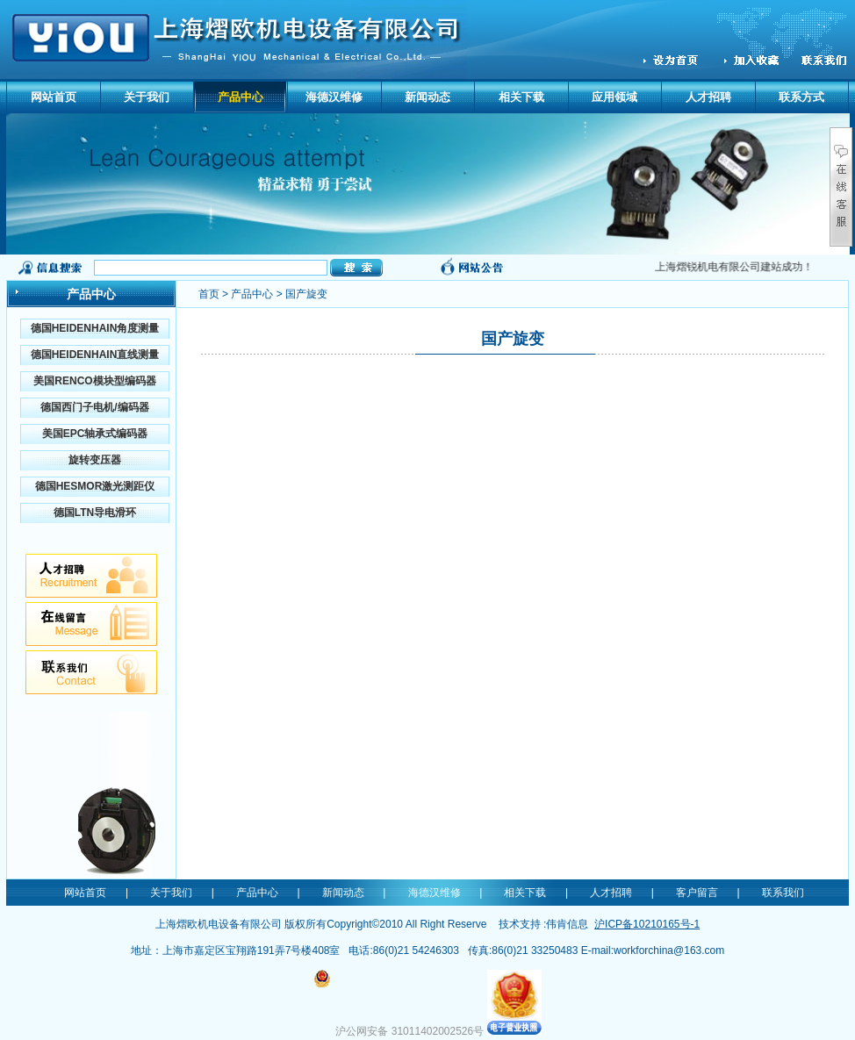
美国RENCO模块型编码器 (94, 381)
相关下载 (521, 97)
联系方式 (801, 97)
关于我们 (146, 97)
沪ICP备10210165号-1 (647, 924)
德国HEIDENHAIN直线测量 (95, 354)
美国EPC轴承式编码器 (95, 433)
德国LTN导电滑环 (95, 512)
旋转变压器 (94, 460)
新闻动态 (427, 97)
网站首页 (53, 97)
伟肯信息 (567, 924)
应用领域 (614, 97)
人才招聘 (708, 97)
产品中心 (240, 97)
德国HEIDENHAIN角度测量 (95, 328)
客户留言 (697, 892)
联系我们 (783, 892)
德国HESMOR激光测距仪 (95, 486)
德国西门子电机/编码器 (94, 407)
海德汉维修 (334, 97)
